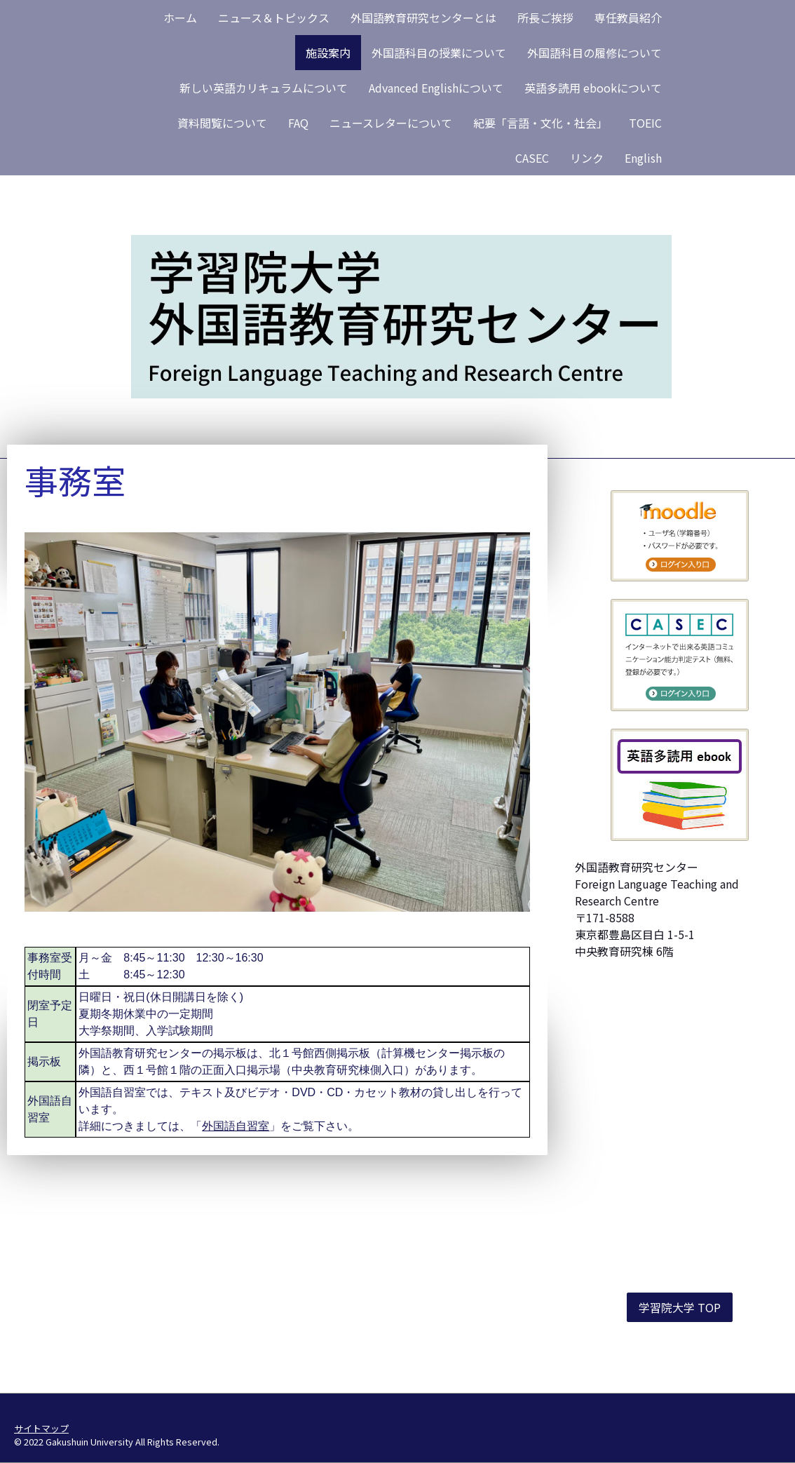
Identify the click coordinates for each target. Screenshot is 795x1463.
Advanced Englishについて (436, 87)
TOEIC (645, 122)
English (643, 157)
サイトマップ (41, 1428)
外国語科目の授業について (439, 52)
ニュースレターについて (390, 122)
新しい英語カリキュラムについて (263, 87)
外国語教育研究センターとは (423, 17)
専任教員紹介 (628, 17)
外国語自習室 (235, 1126)
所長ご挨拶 (545, 17)
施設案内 (328, 52)
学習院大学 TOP (680, 1307)
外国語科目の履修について (594, 52)
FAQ (298, 122)
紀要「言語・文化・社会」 (540, 122)
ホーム (180, 17)
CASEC (532, 157)
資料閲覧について (222, 122)
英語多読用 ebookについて (593, 87)
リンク (587, 157)
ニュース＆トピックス (273, 17)
